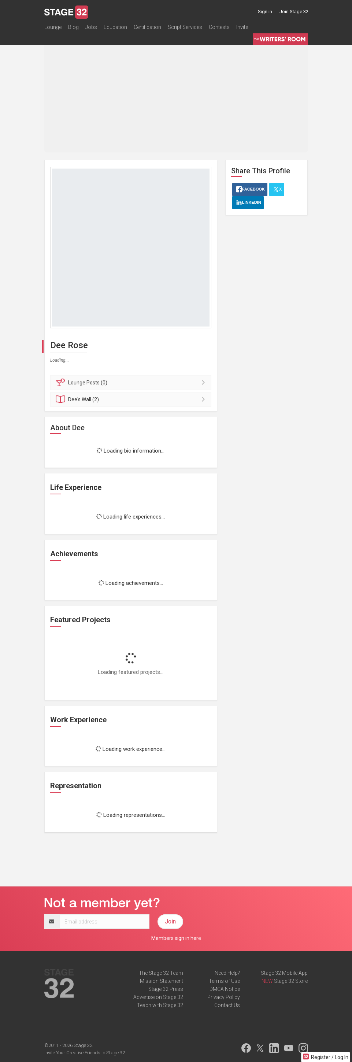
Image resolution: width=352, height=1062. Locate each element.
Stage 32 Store (291, 981)
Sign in (265, 11)
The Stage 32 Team (161, 973)
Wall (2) (132, 399)
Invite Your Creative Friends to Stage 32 (84, 1052)
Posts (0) (132, 382)
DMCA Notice (225, 989)
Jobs (91, 27)
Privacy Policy (223, 997)
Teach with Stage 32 (160, 1005)
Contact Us (227, 1005)
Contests (219, 27)
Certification (147, 27)
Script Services (185, 27)
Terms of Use (224, 981)
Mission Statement (161, 981)
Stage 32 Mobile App (284, 973)
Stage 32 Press (165, 989)
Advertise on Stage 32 (158, 997)
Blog (73, 27)
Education (115, 27)
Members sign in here (176, 938)
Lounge (53, 27)
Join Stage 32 (293, 11)
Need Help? (227, 973)
